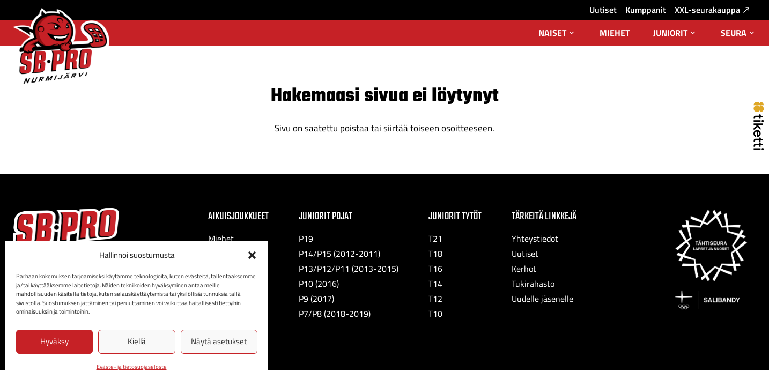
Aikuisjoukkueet (238, 216)
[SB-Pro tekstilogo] (66, 228)
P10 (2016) (319, 283)
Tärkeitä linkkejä (544, 216)
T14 (435, 283)
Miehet (615, 32)
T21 (435, 238)
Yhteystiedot (535, 238)
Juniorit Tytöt (455, 216)
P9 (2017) (316, 298)
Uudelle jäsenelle (542, 298)
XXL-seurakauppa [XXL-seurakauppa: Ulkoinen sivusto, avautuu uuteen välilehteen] (712, 9)
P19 (306, 238)
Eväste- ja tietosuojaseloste (132, 366)
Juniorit (675, 36)
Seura (738, 36)
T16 (435, 268)
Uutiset (603, 9)
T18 (435, 253)
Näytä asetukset (219, 341)
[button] (252, 255)
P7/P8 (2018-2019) (335, 313)
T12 (435, 298)
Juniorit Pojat (325, 216)
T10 (435, 313)
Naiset (557, 36)
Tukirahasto (533, 283)
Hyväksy (54, 341)
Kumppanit (645, 9)
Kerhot (524, 268)
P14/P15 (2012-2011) (339, 253)
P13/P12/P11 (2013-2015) (348, 268)
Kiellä (137, 341)
